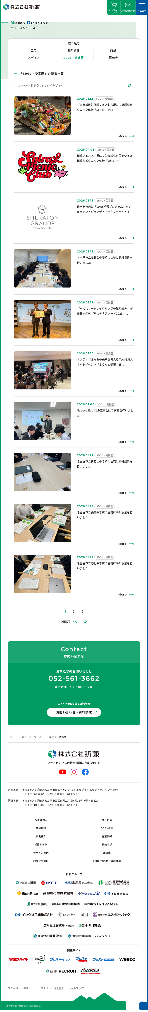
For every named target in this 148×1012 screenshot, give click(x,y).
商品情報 (41, 828)
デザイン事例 (41, 852)
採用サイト (41, 844)
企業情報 (107, 836)
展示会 (113, 58)
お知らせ (73, 50)
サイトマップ (76, 988)
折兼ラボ (107, 844)
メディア (34, 58)
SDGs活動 (107, 828)
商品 (113, 50)
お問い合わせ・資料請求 (74, 712)
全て (34, 50)
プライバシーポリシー (20, 988)
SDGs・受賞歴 (73, 58)
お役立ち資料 (41, 861)
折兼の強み (41, 820)
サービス (107, 820)
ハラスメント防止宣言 (51, 988)
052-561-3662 (74, 678)
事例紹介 (41, 836)
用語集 (107, 852)
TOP (11, 737)
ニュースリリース (31, 737)
